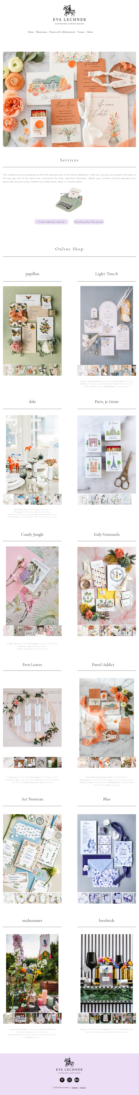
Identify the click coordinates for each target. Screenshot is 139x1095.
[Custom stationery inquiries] (51, 221)
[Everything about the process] (88, 221)
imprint (75, 1087)
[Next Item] (57, 325)
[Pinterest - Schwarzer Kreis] (62, 1080)
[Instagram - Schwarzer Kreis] (69, 1080)
